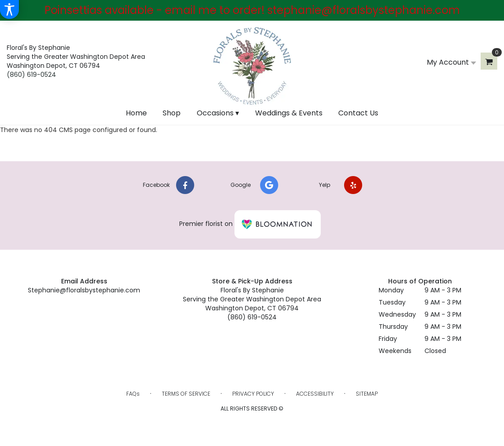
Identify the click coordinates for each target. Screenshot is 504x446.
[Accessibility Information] (9, 9)
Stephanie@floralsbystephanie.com (84, 290)
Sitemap (367, 393)
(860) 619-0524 (31, 74)
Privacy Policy (253, 393)
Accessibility (315, 393)
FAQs (133, 393)
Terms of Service (186, 393)
